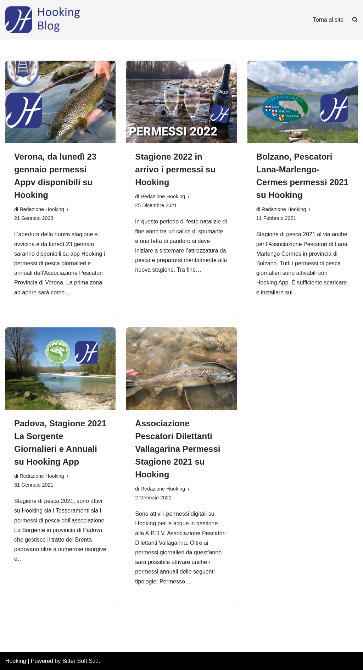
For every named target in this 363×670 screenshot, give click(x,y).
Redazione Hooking (41, 209)
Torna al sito (328, 20)
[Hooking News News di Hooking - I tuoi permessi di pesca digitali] (58, 19)
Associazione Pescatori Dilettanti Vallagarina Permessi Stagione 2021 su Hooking (177, 449)
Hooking (15, 661)
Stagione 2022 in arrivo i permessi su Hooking (175, 169)
